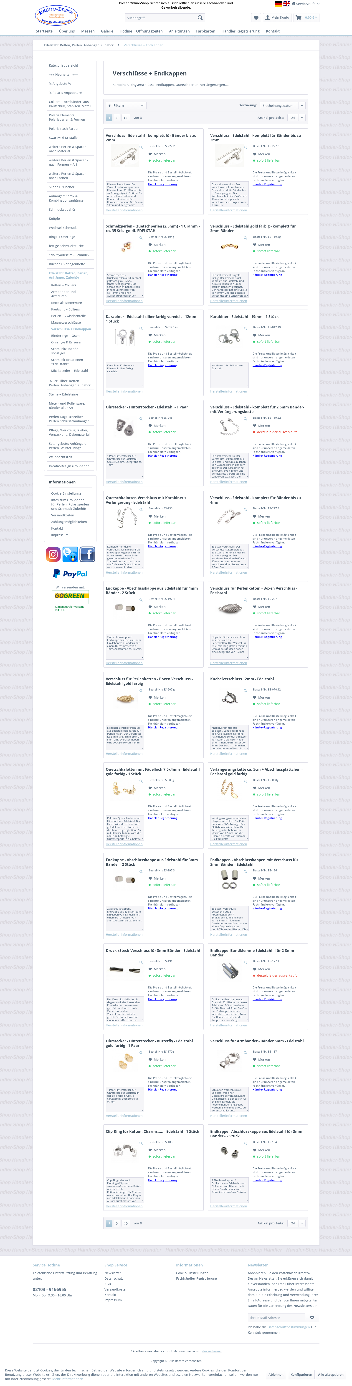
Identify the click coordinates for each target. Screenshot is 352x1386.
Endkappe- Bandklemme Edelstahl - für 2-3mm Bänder (252, 952)
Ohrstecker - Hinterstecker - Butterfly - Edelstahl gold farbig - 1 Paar (149, 1043)
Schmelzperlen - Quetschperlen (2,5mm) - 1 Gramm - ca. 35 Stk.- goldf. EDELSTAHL (153, 228)
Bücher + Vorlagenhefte (67, 264)
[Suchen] (200, 17)
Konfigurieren (301, 1374)
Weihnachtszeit (60, 457)
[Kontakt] (273, 31)
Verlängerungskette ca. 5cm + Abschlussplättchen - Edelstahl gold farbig (256, 771)
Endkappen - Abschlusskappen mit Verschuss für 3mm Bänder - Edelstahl (254, 862)
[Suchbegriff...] (165, 17)
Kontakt (57, 528)
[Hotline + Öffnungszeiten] (141, 31)
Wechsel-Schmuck (63, 227)
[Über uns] (67, 31)
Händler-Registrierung (162, 184)
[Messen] (88, 31)
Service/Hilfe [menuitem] (304, 4)
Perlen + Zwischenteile (68, 316)
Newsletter (112, 1273)
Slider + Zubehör (61, 187)
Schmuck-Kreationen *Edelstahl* (67, 362)
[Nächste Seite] (117, 117)
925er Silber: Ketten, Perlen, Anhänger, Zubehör (70, 383)
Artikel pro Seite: (271, 117)
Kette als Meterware (66, 302)
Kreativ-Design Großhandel (69, 466)
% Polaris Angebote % (65, 92)
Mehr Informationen (67, 1379)
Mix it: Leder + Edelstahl (69, 370)
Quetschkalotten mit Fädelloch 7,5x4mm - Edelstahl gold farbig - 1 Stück (153, 771)
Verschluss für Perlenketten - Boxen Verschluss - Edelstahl (253, 590)
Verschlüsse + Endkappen (71, 329)
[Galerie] (107, 31)
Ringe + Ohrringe (62, 237)
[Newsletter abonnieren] (312, 1317)
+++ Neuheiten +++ (63, 74)
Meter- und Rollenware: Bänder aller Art (67, 405)
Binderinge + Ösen (65, 335)
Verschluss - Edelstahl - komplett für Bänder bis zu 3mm (255, 137)
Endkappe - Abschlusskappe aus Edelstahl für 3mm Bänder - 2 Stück (152, 862)
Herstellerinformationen (124, 210)
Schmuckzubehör (62, 209)
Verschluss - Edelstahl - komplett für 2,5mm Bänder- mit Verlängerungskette (257, 409)
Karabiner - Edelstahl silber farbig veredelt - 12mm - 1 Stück (152, 318)
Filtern (116, 105)
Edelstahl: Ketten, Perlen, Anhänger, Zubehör (68, 275)
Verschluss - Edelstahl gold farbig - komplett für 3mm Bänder (253, 228)
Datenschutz (114, 1278)
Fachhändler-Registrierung (196, 1278)
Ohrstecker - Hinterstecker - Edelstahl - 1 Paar (147, 407)
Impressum (59, 535)
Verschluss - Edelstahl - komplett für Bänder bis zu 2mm (151, 137)
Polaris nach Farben (64, 128)
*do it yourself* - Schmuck (69, 255)
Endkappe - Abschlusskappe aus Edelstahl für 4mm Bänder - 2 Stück (152, 590)
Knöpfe (54, 218)
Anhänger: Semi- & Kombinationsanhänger (67, 198)
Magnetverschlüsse (66, 322)
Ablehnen (276, 1374)
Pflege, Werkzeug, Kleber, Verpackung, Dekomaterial (69, 432)
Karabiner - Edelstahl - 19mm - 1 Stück (244, 316)
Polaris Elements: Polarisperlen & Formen (67, 117)
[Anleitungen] (179, 31)
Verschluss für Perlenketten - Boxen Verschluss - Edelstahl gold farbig (149, 681)
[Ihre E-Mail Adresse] (276, 1317)
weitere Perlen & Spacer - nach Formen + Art (68, 162)
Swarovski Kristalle (63, 137)
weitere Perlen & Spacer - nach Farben (68, 175)
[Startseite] (44, 31)
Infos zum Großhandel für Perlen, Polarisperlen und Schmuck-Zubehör (70, 504)
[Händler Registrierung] (240, 31)
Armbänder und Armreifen (63, 294)
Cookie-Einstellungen (67, 493)
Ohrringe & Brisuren (66, 342)
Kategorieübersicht (63, 65)
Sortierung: (248, 105)
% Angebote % (60, 83)
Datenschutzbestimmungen (289, 1327)
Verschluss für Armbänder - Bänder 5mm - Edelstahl (257, 1041)
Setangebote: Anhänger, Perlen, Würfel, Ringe (67, 445)
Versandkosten (62, 515)
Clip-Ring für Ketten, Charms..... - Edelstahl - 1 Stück (152, 1131)
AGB (107, 1284)
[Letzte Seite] (126, 117)
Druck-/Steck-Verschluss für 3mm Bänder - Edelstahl (153, 950)
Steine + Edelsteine (63, 394)
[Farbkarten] (205, 31)
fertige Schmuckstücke (66, 246)
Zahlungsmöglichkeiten (69, 522)
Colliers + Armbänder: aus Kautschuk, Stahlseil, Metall (70, 104)
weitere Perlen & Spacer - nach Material (68, 149)
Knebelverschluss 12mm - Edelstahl (242, 679)
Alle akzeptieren (331, 1374)
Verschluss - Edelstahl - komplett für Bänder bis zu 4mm (255, 500)
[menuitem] (165, 17)
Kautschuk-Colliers (65, 309)
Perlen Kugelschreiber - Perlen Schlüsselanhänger (69, 419)
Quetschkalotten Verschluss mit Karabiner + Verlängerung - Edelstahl (146, 500)
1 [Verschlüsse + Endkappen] (109, 117)
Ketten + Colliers (63, 285)
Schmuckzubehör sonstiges (64, 351)
